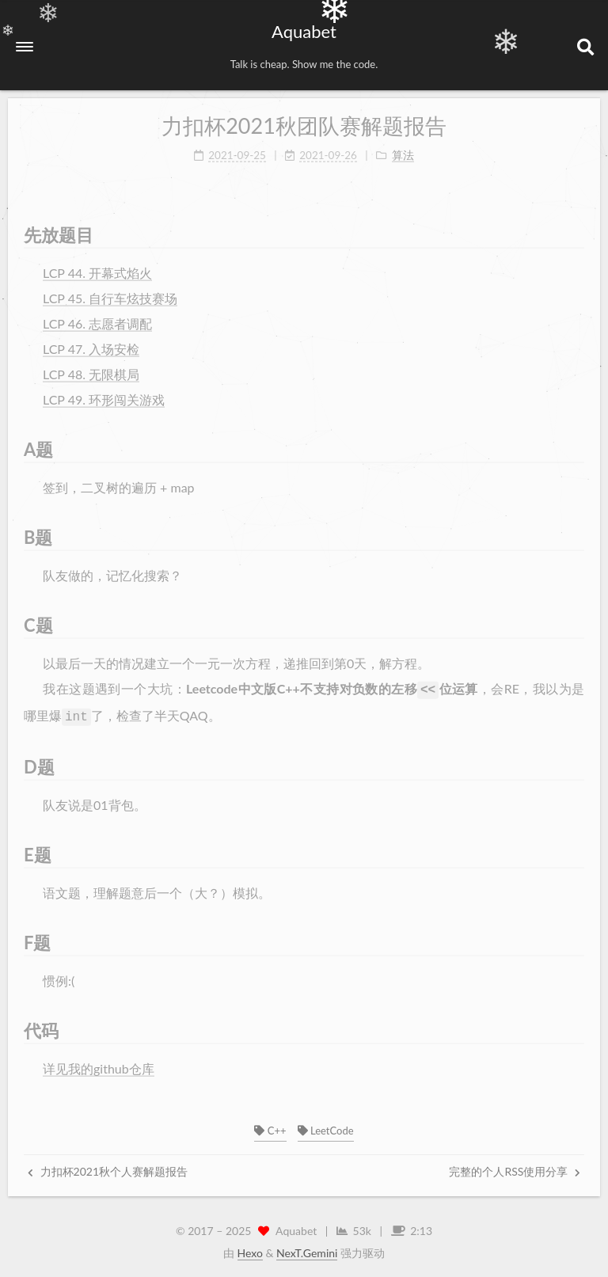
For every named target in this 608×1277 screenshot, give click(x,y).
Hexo (250, 1249)
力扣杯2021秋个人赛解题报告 (108, 1168)
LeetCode (326, 1127)
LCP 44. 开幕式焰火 (97, 266)
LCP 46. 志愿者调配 (97, 317)
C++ (270, 1127)
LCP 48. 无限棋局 (91, 367)
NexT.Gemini (306, 1249)
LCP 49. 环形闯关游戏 (104, 393)
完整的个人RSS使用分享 (514, 1168)
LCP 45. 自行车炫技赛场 (110, 291)
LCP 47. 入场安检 (91, 342)
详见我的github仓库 (98, 1058)
